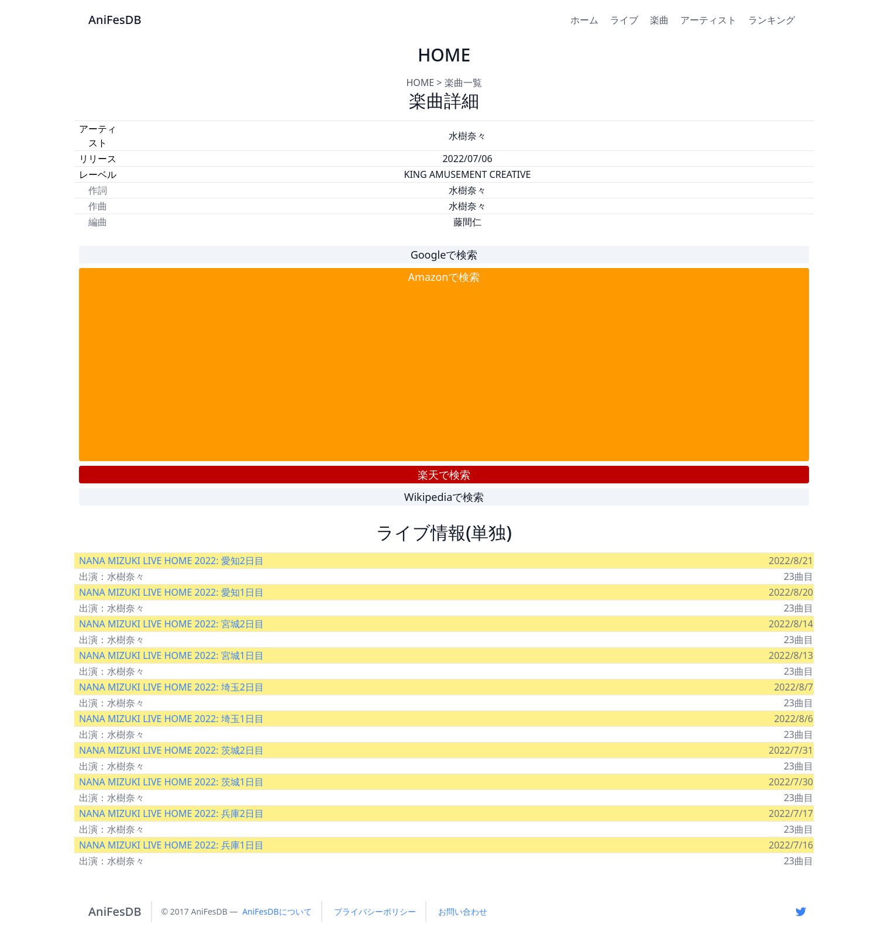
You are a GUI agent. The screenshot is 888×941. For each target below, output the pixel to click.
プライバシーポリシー (375, 911)
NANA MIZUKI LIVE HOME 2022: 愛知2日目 (171, 560)
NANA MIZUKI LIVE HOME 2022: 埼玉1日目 (171, 718)
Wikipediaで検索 (444, 497)
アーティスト (708, 19)
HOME (420, 82)
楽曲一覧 (463, 82)
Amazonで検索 (444, 277)
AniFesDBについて (276, 911)
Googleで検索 (444, 255)
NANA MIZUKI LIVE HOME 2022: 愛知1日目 (171, 592)
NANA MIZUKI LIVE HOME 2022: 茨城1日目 (171, 781)
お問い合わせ (462, 911)
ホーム (584, 19)
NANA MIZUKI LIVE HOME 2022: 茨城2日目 (171, 750)
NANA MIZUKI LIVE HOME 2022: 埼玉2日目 (171, 687)
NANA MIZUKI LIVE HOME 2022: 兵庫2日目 (171, 813)
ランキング (771, 19)
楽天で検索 (444, 475)
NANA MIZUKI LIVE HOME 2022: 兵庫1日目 (171, 845)
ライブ (624, 19)
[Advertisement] (444, 373)
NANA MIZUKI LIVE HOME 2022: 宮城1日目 (171, 655)
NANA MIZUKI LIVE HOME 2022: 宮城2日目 (171, 623)
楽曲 (659, 19)
